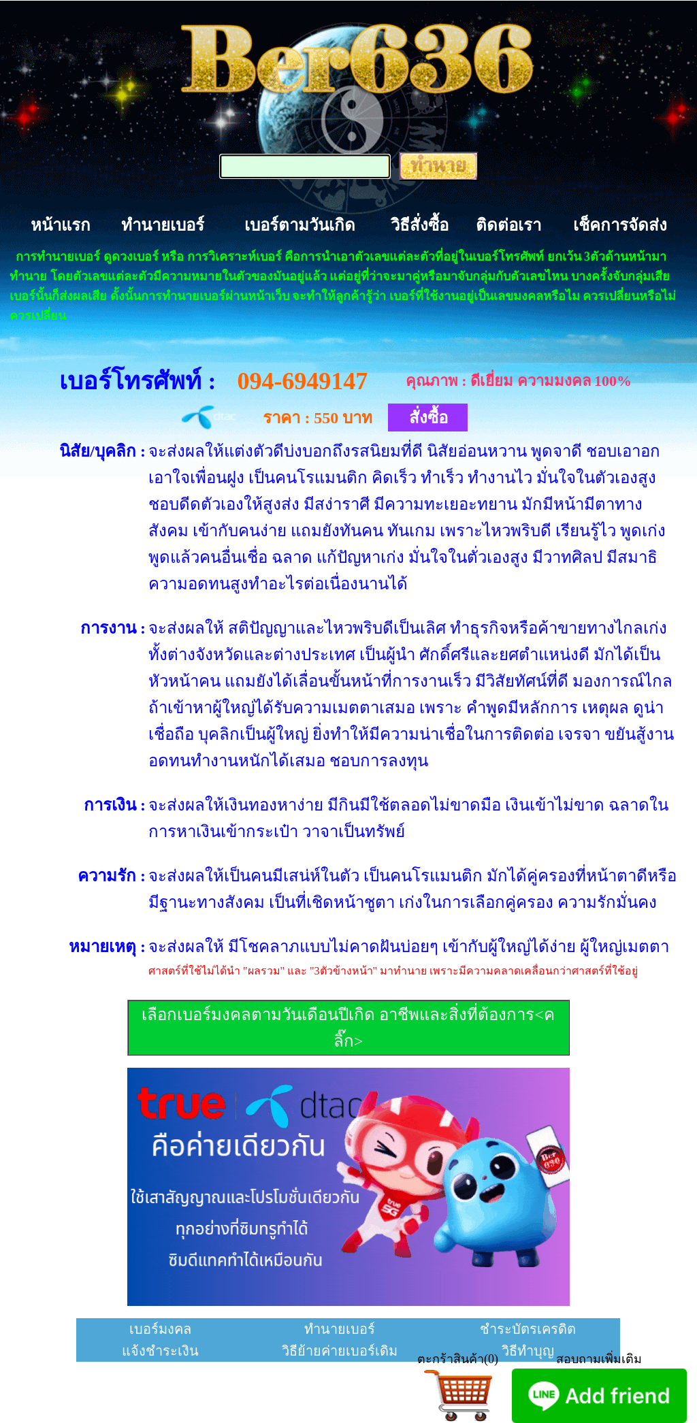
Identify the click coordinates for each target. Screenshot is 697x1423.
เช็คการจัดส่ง (620, 225)
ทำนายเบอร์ (162, 225)
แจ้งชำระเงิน (160, 1350)
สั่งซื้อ (428, 418)
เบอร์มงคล (160, 1329)
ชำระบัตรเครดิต (528, 1329)
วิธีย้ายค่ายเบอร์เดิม (340, 1350)
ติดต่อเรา (508, 225)
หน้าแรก (61, 225)
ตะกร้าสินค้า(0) (457, 1359)
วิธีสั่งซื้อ (420, 225)
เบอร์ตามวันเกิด (299, 225)
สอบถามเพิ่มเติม (599, 1359)
